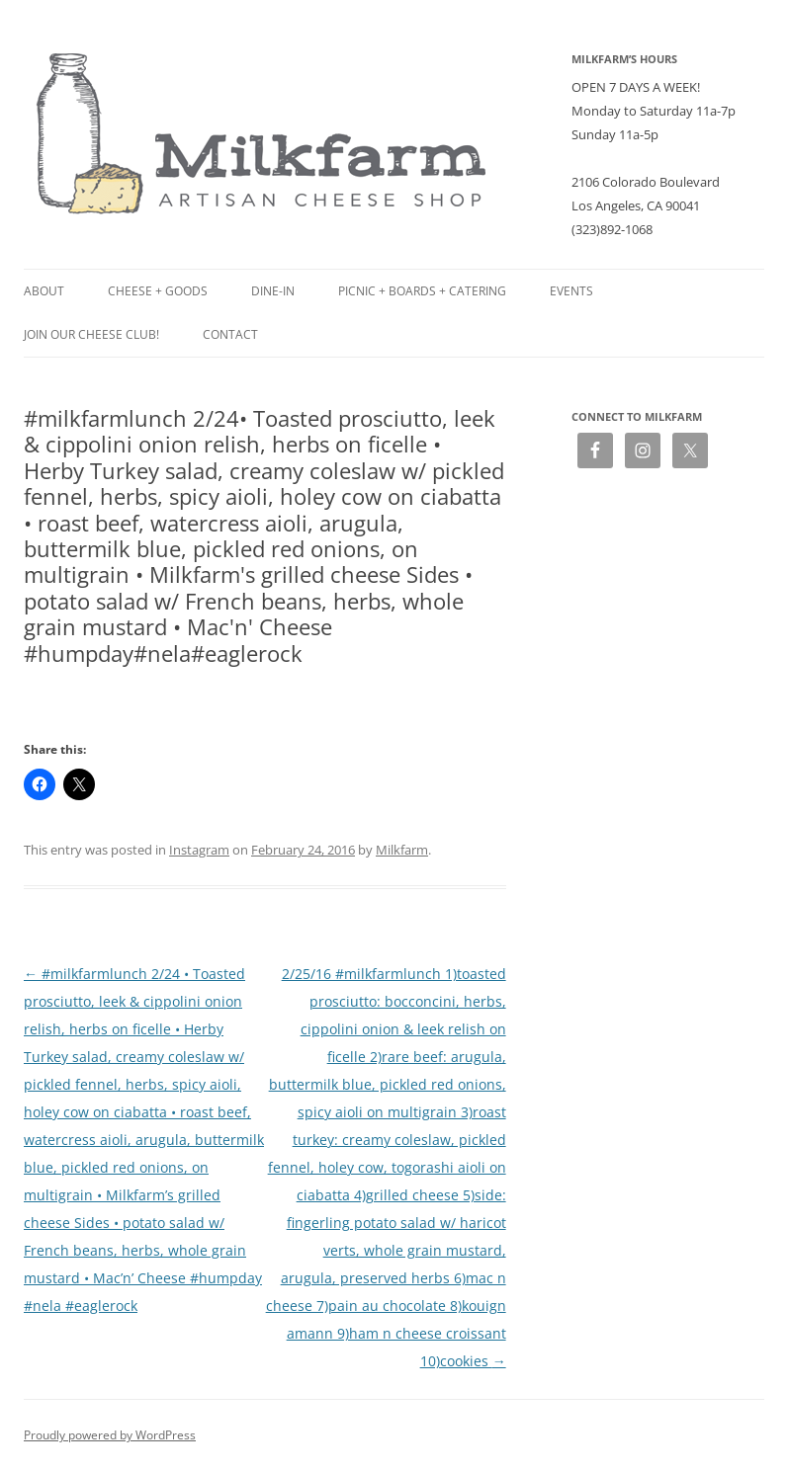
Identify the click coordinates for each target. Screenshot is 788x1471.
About (44, 291)
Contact (230, 334)
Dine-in (273, 291)
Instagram (199, 849)
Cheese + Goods (158, 291)
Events (571, 291)
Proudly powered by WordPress (110, 1435)
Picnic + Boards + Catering (422, 291)
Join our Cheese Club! (91, 334)
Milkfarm (402, 849)
